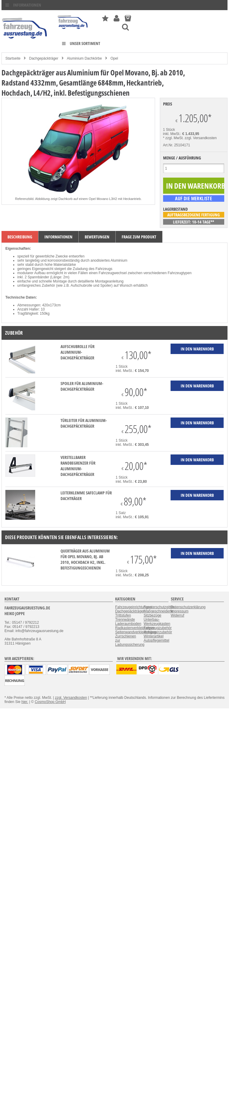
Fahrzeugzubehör (158, 628)
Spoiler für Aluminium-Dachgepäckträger (82, 386)
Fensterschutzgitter (159, 607)
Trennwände (125, 619)
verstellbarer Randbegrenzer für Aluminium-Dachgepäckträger (78, 465)
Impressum (179, 611)
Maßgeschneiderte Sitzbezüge (158, 613)
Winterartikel (154, 636)
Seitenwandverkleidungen (135, 632)
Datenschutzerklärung (188, 607)
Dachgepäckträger (43, 58)
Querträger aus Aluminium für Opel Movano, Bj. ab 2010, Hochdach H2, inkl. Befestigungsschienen (85, 559)
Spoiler (105, 285)
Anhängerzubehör (158, 632)
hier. (24, 702)
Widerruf (177, 615)
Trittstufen (123, 615)
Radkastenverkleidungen (134, 628)
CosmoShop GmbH (50, 702)
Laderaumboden (128, 624)
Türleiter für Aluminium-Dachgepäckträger (84, 423)
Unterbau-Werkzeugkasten (157, 621)
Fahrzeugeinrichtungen (133, 607)
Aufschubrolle (81, 285)
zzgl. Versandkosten (200, 138)
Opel (114, 58)
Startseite (13, 58)
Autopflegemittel (156, 640)
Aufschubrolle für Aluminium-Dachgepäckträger (78, 352)
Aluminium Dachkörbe (84, 58)
